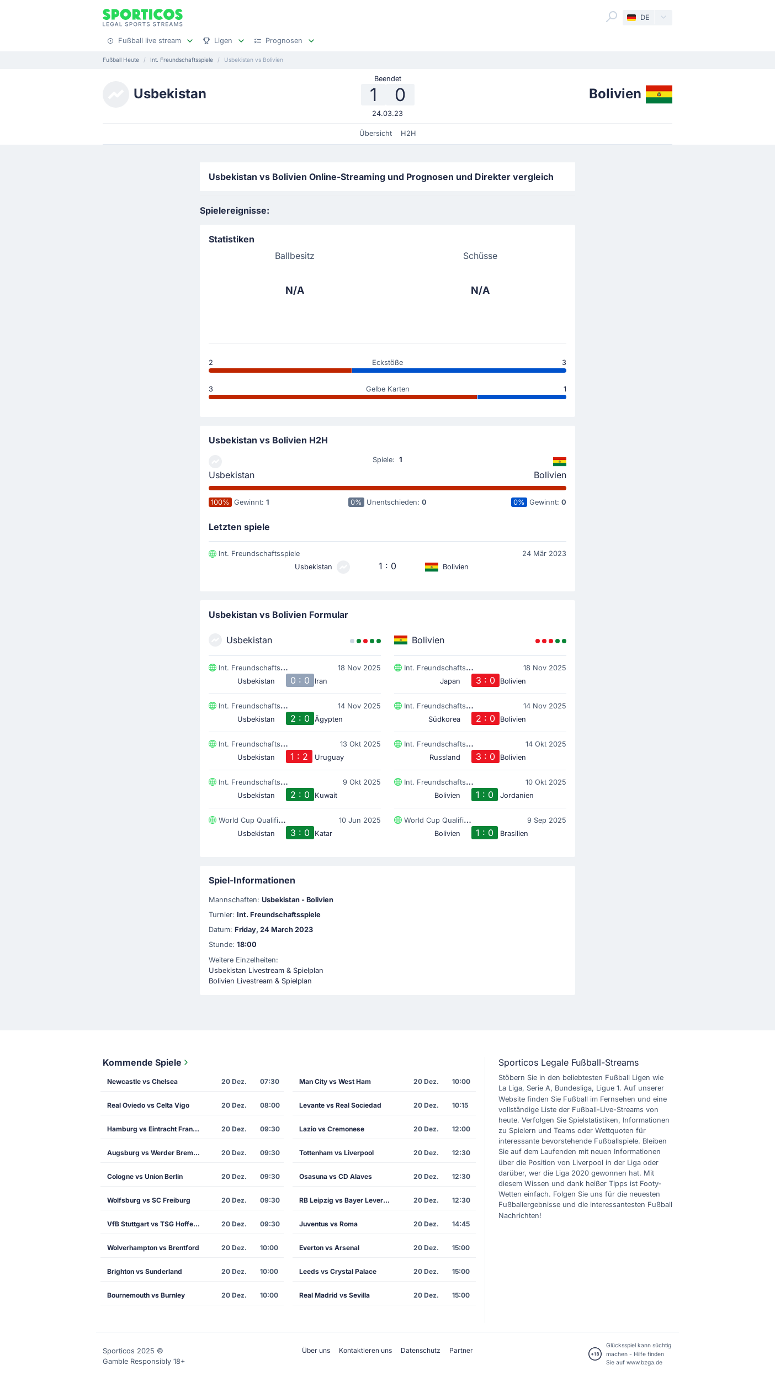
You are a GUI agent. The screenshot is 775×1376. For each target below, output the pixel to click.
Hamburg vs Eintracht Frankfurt (157, 1129)
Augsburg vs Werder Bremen (154, 1153)
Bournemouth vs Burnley (146, 1295)
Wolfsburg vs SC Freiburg (148, 1200)
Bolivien (550, 474)
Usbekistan (231, 474)
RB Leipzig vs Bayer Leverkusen (349, 1200)
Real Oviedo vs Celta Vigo (148, 1105)
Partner (461, 1350)
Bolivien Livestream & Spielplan (260, 981)
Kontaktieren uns (365, 1350)
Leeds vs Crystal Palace (337, 1271)
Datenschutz (420, 1350)
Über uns (316, 1350)
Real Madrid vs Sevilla (334, 1295)
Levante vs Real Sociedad (340, 1105)
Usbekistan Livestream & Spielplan (266, 970)
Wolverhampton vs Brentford (153, 1247)
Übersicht (375, 133)
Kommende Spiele (146, 1062)
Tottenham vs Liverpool (336, 1153)
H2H (408, 133)
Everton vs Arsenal (329, 1247)
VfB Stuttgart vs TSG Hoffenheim (157, 1224)
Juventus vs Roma (328, 1224)
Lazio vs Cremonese (331, 1129)
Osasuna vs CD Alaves (335, 1176)
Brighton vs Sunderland (144, 1271)
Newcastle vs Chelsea (142, 1081)
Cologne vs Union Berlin (145, 1176)
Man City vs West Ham (335, 1081)
